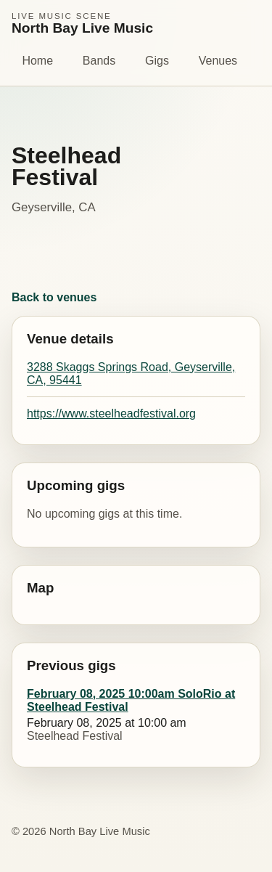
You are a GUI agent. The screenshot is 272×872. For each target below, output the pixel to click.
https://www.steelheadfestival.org (111, 413)
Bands (99, 60)
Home (37, 60)
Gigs (157, 60)
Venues (218, 60)
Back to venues (54, 297)
